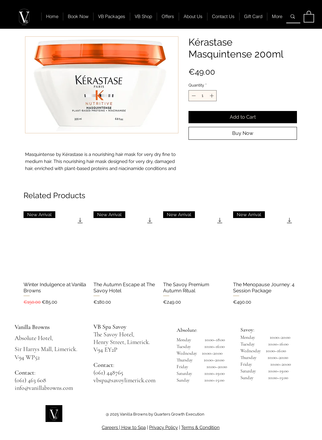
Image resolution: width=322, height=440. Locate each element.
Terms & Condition (200, 427)
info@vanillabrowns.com (44, 388)
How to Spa (133, 427)
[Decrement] (193, 96)
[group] (161, 261)
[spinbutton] (203, 96)
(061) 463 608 (30, 380)
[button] (309, 16)
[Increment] (212, 96)
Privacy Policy (163, 427)
